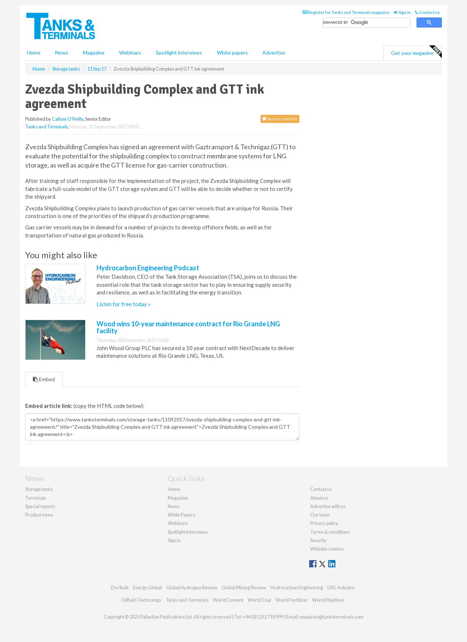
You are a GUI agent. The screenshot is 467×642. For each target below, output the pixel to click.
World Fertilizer (292, 600)
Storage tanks (39, 489)
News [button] (61, 52)
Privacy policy (324, 523)
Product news (39, 515)
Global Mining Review (244, 587)
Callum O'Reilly (67, 119)
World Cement (228, 600)
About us (319, 498)
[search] (366, 23)
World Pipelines (328, 600)
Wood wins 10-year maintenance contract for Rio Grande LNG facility (188, 327)
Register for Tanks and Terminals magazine (346, 12)
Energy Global (147, 587)
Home (34, 52)
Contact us (427, 12)
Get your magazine (416, 52)
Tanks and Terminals (46, 126)
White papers (232, 52)
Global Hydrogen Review (191, 587)
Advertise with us (328, 506)
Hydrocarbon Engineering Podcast (147, 268)
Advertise (273, 52)
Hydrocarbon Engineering (296, 587)
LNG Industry (341, 587)
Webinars (130, 52)
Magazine (94, 52)
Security (318, 540)
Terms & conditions (330, 532)
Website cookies (327, 549)
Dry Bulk (120, 587)
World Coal (259, 600)
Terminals (35, 498)
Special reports (40, 506)
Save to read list (280, 118)
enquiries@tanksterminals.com (332, 617)
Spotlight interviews (179, 52)
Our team (320, 515)
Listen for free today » (123, 304)
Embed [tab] (44, 379)
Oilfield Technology (141, 600)
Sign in (402, 12)
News (173, 506)
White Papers (181, 515)
